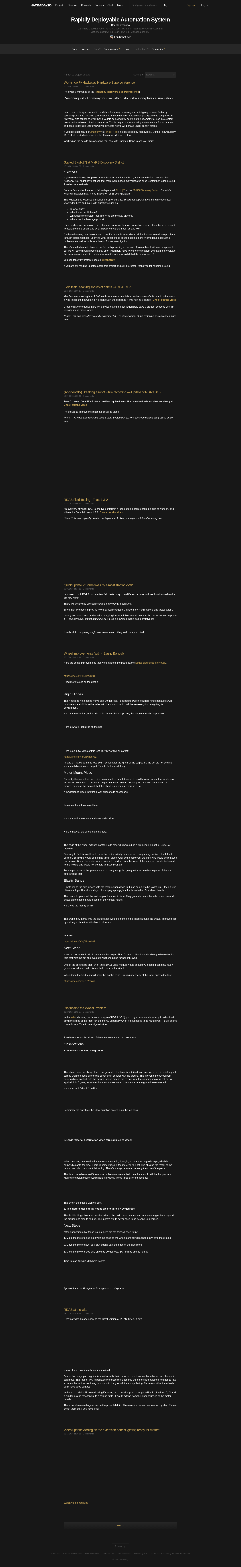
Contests (86, 5)
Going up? (120, 1546)
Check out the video (164, 300)
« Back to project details (77, 74)
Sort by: (138, 74)
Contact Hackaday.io (72, 1553)
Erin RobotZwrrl (120, 37)
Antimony (95, 132)
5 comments (88, 291)
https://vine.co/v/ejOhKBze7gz (80, 757)
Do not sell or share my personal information (170, 1553)
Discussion (158, 48)
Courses (99, 5)
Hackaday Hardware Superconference (117, 92)
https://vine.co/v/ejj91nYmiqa (79, 981)
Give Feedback (92, 1553)
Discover (72, 5)
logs (128, 48)
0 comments (88, 86)
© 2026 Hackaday (120, 1559)
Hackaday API (140, 1553)
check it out (112, 132)
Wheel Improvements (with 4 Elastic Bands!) (94, 653)
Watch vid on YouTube (76, 1502)
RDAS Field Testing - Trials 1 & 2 (86, 500)
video (73, 1017)
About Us (55, 1553)
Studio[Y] (120, 190)
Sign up (190, 5)
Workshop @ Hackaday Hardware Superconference (99, 82)
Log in (204, 5)
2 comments (88, 166)
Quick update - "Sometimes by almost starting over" (98, 585)
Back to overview (120, 25)
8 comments (88, 1012)
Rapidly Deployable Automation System (120, 19)
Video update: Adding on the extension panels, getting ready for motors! (112, 1430)
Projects (59, 5)
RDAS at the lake (75, 1310)
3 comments (88, 589)
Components (112, 48)
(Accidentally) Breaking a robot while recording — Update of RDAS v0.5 (112, 392)
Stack (110, 5)
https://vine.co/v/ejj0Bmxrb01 (79, 676)
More (122, 5)
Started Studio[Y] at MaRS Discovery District (94, 162)
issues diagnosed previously (150, 662)
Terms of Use (108, 1553)
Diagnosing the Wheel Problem (85, 1008)
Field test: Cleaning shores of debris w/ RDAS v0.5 (98, 287)
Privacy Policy (124, 1553)
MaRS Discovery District (146, 190)
